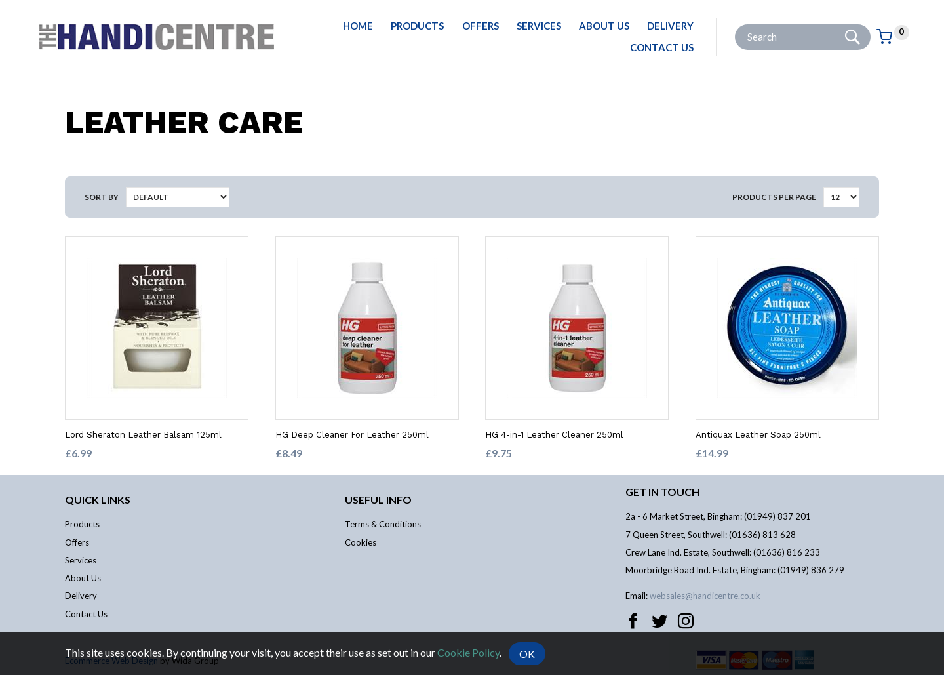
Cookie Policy (468, 651)
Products (417, 25)
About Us (604, 25)
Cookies (360, 542)
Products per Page (774, 197)
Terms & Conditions (383, 524)
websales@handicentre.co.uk (705, 595)
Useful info (378, 499)
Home (358, 25)
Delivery (670, 25)
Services (539, 25)
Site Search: (735, 24)
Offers (480, 25)
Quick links (97, 499)
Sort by (102, 197)
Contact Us (662, 47)
